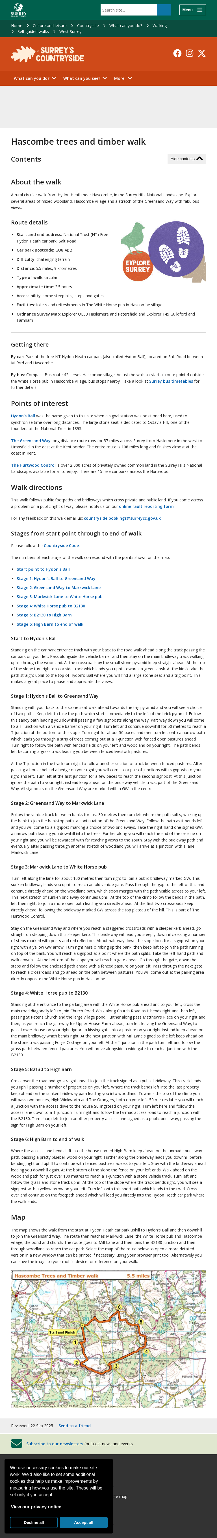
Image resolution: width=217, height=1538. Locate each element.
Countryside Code (61, 545)
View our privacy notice (36, 1506)
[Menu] (192, 10)
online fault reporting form (146, 506)
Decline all (34, 1522)
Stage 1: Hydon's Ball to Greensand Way (56, 578)
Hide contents (182, 159)
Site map (119, 1496)
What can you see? (81, 78)
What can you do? (125, 25)
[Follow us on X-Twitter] (202, 53)
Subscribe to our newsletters (54, 1443)
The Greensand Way (31, 440)
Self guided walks (33, 31)
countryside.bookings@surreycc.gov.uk (122, 518)
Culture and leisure (50, 25)
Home (16, 25)
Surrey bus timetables (171, 381)
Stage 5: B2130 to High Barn (44, 615)
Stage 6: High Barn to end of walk (50, 624)
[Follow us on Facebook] (177, 53)
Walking (160, 25)
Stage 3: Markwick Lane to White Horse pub (60, 596)
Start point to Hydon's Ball (43, 569)
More (124, 78)
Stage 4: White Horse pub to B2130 (51, 606)
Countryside (88, 25)
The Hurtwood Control (33, 465)
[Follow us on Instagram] (189, 53)
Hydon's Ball (23, 415)
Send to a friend (74, 1425)
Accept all (83, 1522)
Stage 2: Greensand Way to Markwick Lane (59, 587)
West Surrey (70, 31)
